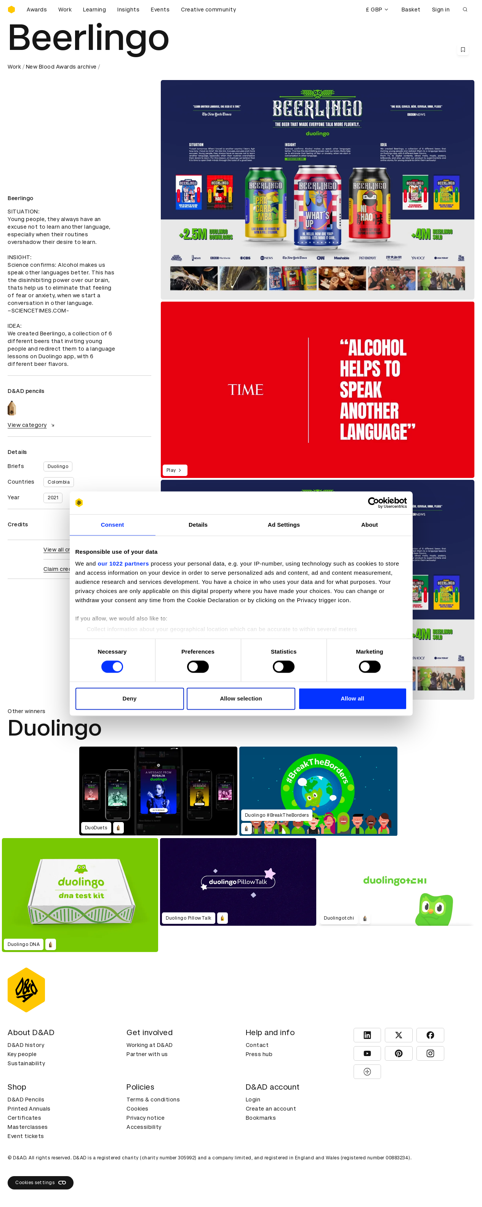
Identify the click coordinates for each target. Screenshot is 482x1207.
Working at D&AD (150, 1045)
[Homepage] (11, 9)
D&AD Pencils (26, 1099)
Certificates (24, 1118)
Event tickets (26, 1136)
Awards (37, 9)
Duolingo (58, 466)
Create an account (271, 1109)
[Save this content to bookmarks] (463, 49)
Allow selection (241, 698)
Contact (257, 1045)
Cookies (138, 1109)
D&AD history (26, 1045)
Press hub (259, 1054)
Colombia (59, 482)
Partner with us (147, 1054)
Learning (94, 9)
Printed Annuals (29, 1109)
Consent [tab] (112, 524)
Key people (22, 1054)
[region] (317, 389)
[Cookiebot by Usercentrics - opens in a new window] (373, 502)
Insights (128, 9)
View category (32, 425)
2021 (53, 497)
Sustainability (26, 1063)
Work (65, 9)
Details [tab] (198, 524)
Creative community (208, 9)
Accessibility (144, 1127)
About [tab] (369, 524)
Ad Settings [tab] (284, 524)
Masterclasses (28, 1127)
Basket (411, 9)
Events (160, 9)
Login (253, 1099)
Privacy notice (146, 1118)
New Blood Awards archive (61, 67)
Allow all (352, 698)
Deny (129, 698)
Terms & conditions (153, 1099)
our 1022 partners (123, 563)
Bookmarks (261, 1118)
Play (175, 470)
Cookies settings (40, 1182)
